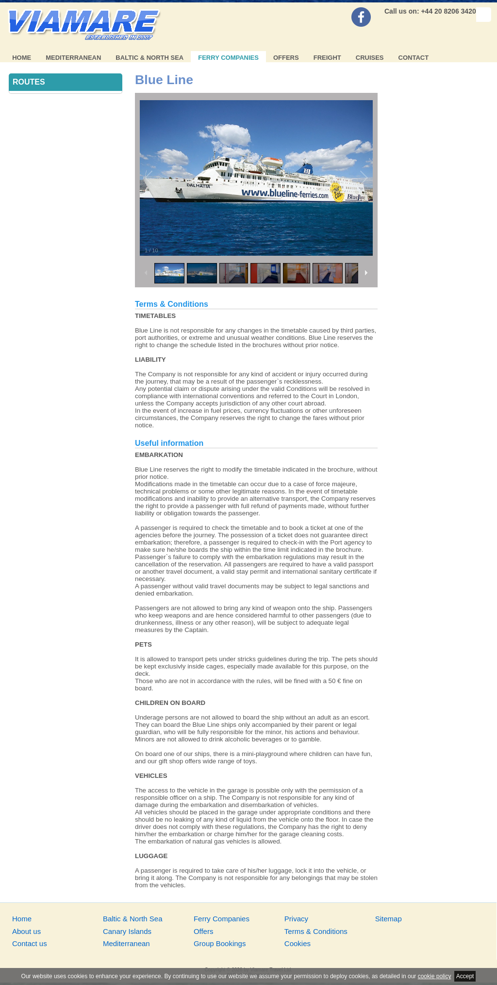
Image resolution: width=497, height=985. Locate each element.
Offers (286, 57)
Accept (465, 976)
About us (26, 931)
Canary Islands (127, 931)
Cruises (370, 57)
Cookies (297, 943)
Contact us (29, 943)
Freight (327, 57)
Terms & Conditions (316, 931)
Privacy (296, 919)
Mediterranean (73, 57)
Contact (413, 57)
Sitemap (388, 919)
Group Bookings (220, 943)
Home (21, 57)
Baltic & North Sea (149, 57)
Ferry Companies (228, 57)
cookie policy (434, 976)
